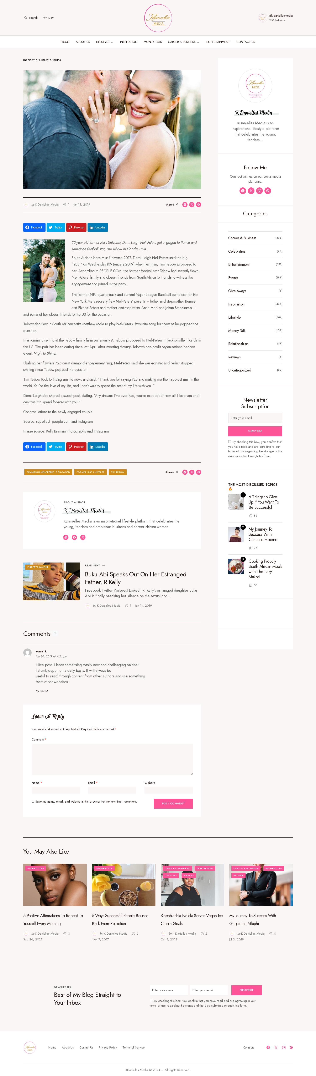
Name (37, 783)
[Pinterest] (267, 190)
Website (149, 783)
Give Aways (237, 291)
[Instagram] (259, 190)
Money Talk (236, 330)
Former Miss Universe (90, 472)
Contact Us (86, 1047)
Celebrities (236, 251)
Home (52, 1047)
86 (255, 515)
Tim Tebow (118, 472)
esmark (41, 651)
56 (256, 585)
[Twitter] (251, 190)
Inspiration (31, 60)
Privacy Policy (108, 1047)
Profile (189, 875)
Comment (39, 739)
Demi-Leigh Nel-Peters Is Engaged (48, 472)
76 (255, 548)
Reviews (234, 357)
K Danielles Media (84, 510)
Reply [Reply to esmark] (44, 691)
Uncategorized (239, 370)
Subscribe (255, 431)
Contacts (248, 1047)
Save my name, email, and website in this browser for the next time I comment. (86, 801)
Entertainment (37, 567)
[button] (30, 17)
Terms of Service (133, 1047)
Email (93, 783)
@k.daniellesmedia (281, 15)
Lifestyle (234, 317)
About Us (68, 1047)
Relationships (51, 60)
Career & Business (242, 238)
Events (233, 278)
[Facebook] (242, 190)
